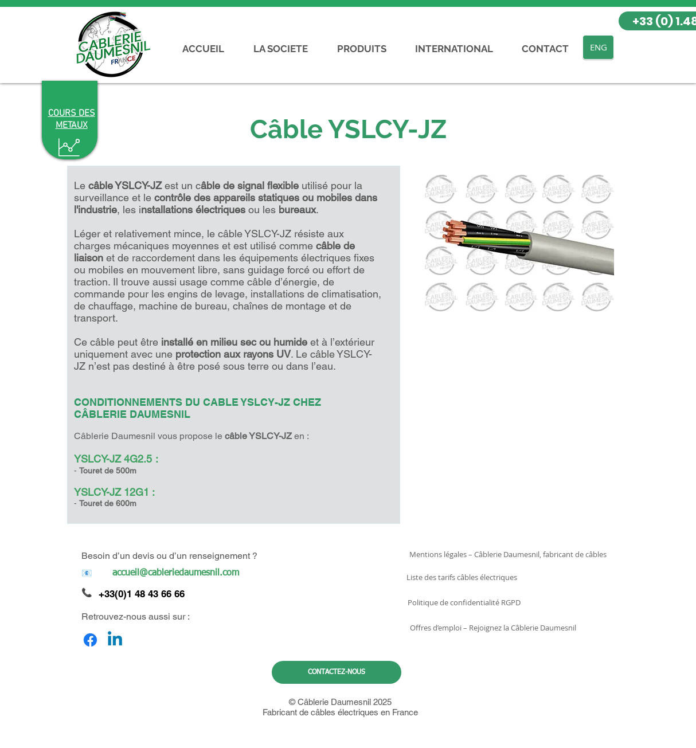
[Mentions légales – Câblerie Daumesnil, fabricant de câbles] (507, 554)
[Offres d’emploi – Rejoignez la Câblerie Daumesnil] (492, 627)
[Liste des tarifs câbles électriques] (461, 577)
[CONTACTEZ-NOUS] (336, 672)
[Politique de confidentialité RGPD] (464, 602)
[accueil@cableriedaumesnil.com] (175, 573)
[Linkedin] (115, 640)
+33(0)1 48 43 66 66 (142, 594)
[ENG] (598, 47)
